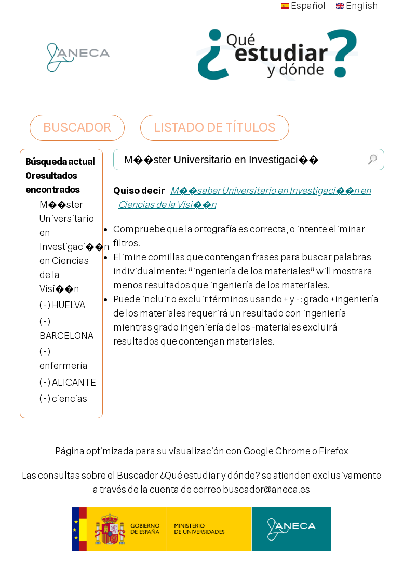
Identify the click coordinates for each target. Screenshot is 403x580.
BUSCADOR (77, 127)
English (357, 5)
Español (303, 5)
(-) (45, 304)
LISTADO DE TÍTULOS (215, 127)
